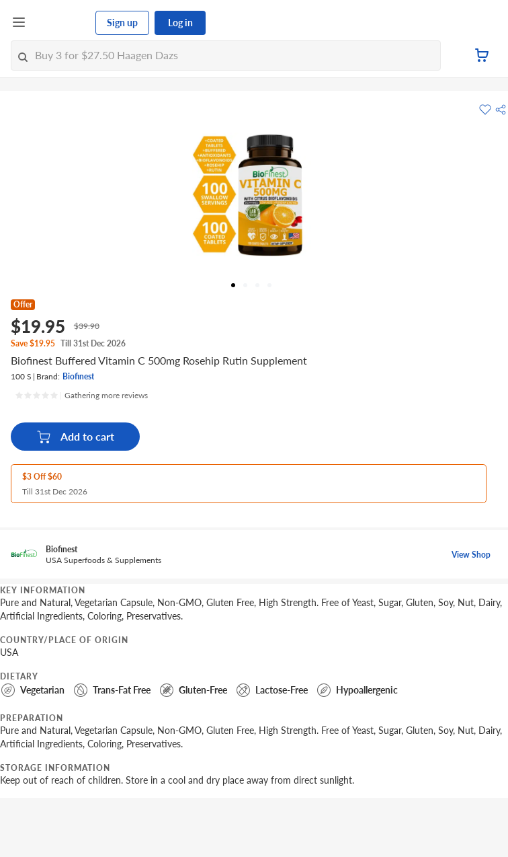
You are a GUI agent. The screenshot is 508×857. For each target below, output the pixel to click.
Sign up (122, 22)
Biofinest (78, 376)
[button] (500, 109)
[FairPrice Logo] (61, 23)
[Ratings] (81, 395)
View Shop (471, 555)
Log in (180, 22)
